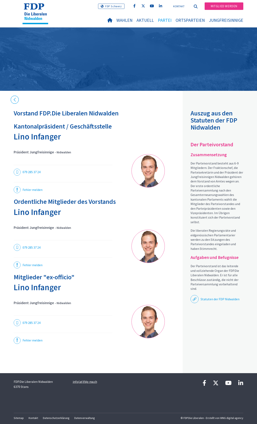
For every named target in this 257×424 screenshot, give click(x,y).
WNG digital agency (231, 418)
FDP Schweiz (113, 6)
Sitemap (19, 418)
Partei (165, 20)
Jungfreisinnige (226, 20)
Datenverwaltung (84, 418)
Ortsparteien (190, 20)
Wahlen (124, 20)
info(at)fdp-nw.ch (85, 382)
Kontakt (179, 6)
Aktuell (145, 20)
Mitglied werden (224, 6)
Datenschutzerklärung (56, 418)
